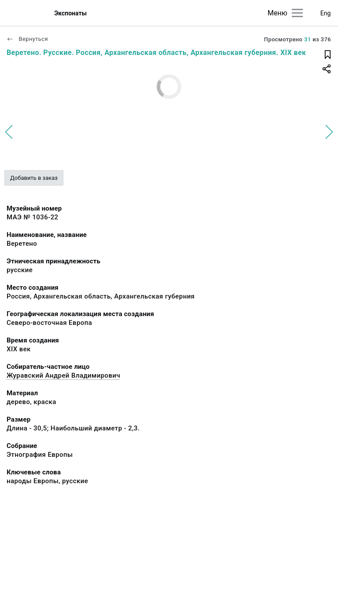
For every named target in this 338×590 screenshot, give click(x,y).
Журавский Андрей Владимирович (63, 375)
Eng (325, 13)
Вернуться (27, 39)
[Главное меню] (297, 13)
